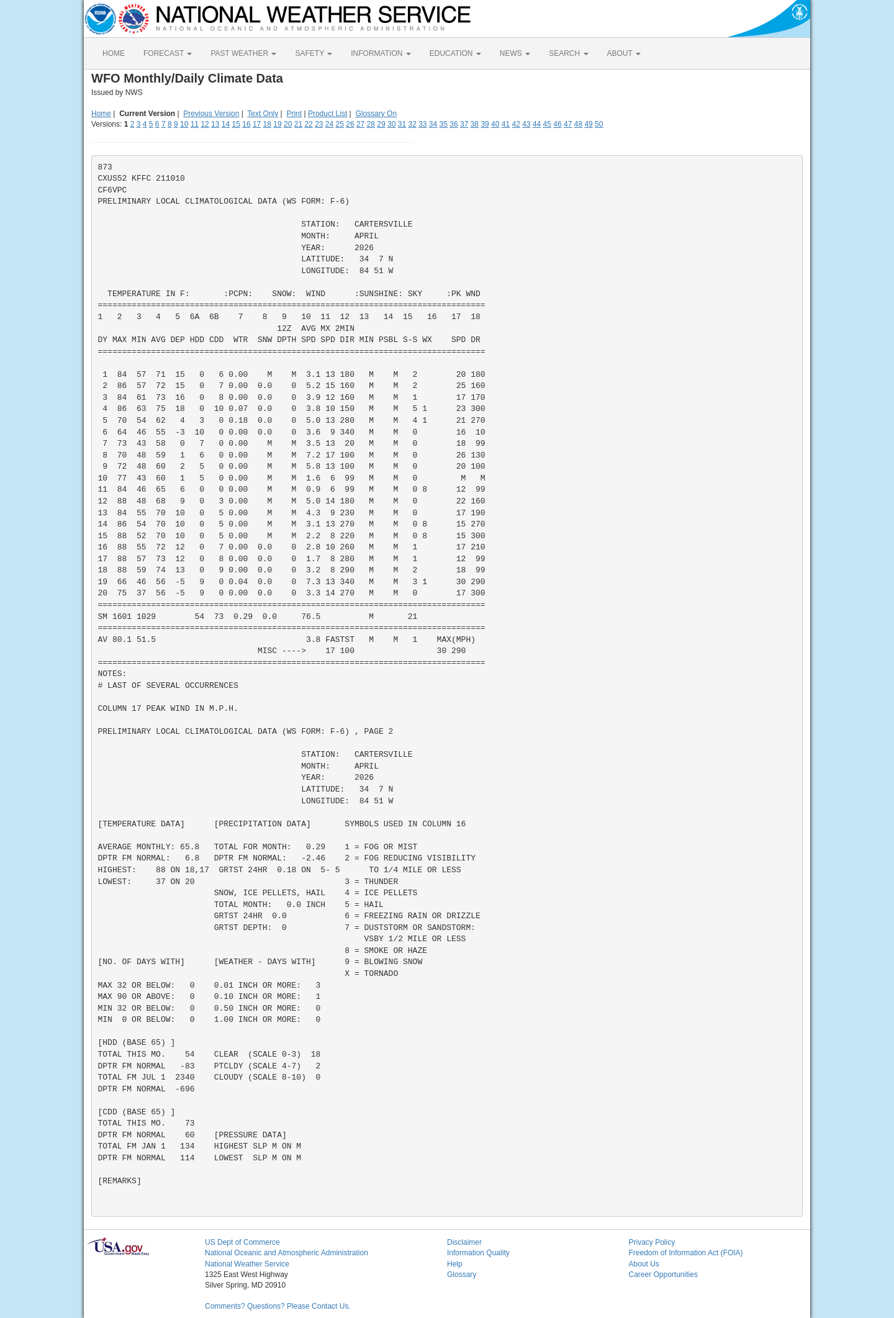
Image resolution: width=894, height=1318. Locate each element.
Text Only (262, 113)
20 (288, 124)
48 (578, 124)
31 (402, 124)
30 (391, 124)
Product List (327, 113)
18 (267, 124)
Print (294, 113)
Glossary (461, 1274)
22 (308, 124)
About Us (644, 1264)
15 (236, 124)
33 (422, 124)
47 (568, 124)
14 (226, 124)
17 (257, 124)
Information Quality (478, 1252)
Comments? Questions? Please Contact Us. (278, 1306)
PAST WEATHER (243, 53)
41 (506, 124)
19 (277, 124)
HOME (113, 53)
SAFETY (313, 53)
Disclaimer (464, 1242)
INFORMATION (380, 53)
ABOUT (624, 53)
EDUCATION (455, 53)
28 (371, 124)
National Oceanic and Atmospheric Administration (286, 1252)
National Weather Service (247, 1264)
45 (547, 124)
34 (433, 124)
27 (360, 124)
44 (537, 124)
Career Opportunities (663, 1274)
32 (412, 124)
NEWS (515, 53)
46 (557, 124)
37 (464, 124)
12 (205, 124)
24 (329, 124)
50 (599, 124)
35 (444, 124)
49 (588, 124)
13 (215, 124)
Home (101, 113)
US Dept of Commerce (242, 1242)
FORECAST (167, 53)
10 (184, 124)
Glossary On (376, 113)
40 (495, 124)
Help (455, 1264)
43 (526, 124)
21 (298, 124)
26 (350, 124)
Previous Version (211, 113)
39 (485, 124)
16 (246, 124)
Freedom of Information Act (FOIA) (686, 1252)
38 (475, 124)
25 (340, 124)
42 (516, 124)
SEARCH (568, 53)
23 (319, 124)
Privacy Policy (652, 1242)
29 (381, 124)
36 (453, 124)
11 (195, 124)
